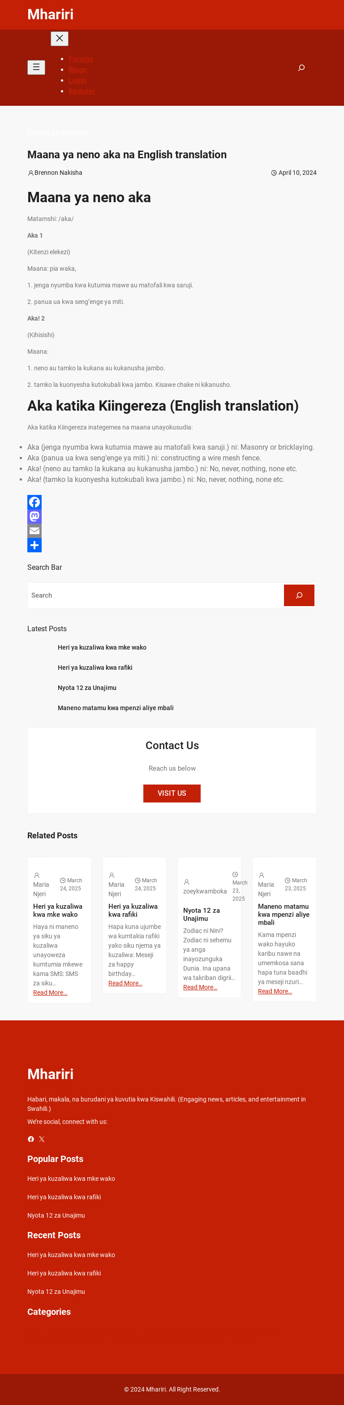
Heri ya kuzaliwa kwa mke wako (102, 647)
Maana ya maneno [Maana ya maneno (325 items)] (53, 1341)
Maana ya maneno (57, 132)
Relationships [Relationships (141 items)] (148, 1341)
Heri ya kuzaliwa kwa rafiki (95, 667)
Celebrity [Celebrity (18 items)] (124, 1332)
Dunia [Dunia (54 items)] (148, 1332)
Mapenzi (38, 861)
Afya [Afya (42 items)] (33, 1332)
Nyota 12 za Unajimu (87, 687)
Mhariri (50, 14)
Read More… (50, 992)
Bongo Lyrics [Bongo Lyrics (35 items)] (90, 1332)
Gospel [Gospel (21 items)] (169, 1332)
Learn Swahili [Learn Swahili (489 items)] (265, 1332)
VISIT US (172, 793)
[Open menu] (36, 67)
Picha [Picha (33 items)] (118, 1341)
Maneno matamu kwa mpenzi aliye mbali (116, 707)
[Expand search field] (301, 67)
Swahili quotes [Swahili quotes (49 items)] (233, 1341)
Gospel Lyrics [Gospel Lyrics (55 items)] (200, 1332)
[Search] (299, 595)
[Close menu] (60, 38)
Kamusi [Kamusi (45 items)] (233, 1332)
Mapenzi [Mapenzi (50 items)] (95, 1341)
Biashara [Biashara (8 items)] (56, 1332)
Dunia (185, 861)
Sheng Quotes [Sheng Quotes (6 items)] (190, 1341)
